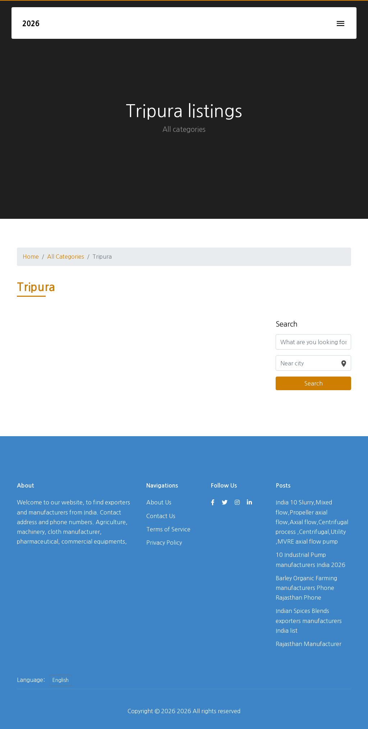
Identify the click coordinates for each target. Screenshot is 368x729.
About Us (158, 502)
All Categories (65, 256)
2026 (31, 23)
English (60, 680)
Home (31, 256)
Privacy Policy (164, 542)
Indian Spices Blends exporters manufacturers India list (309, 620)
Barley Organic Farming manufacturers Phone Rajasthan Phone (306, 587)
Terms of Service (168, 529)
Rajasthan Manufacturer (308, 644)
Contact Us (160, 516)
